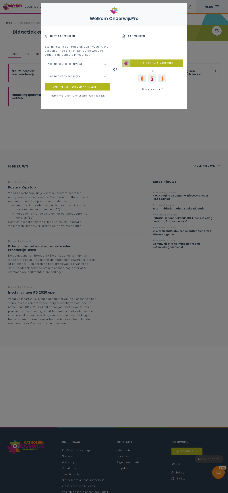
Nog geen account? (152, 89)
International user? (60, 96)
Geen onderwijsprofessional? (89, 96)
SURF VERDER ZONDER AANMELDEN (78, 86)
